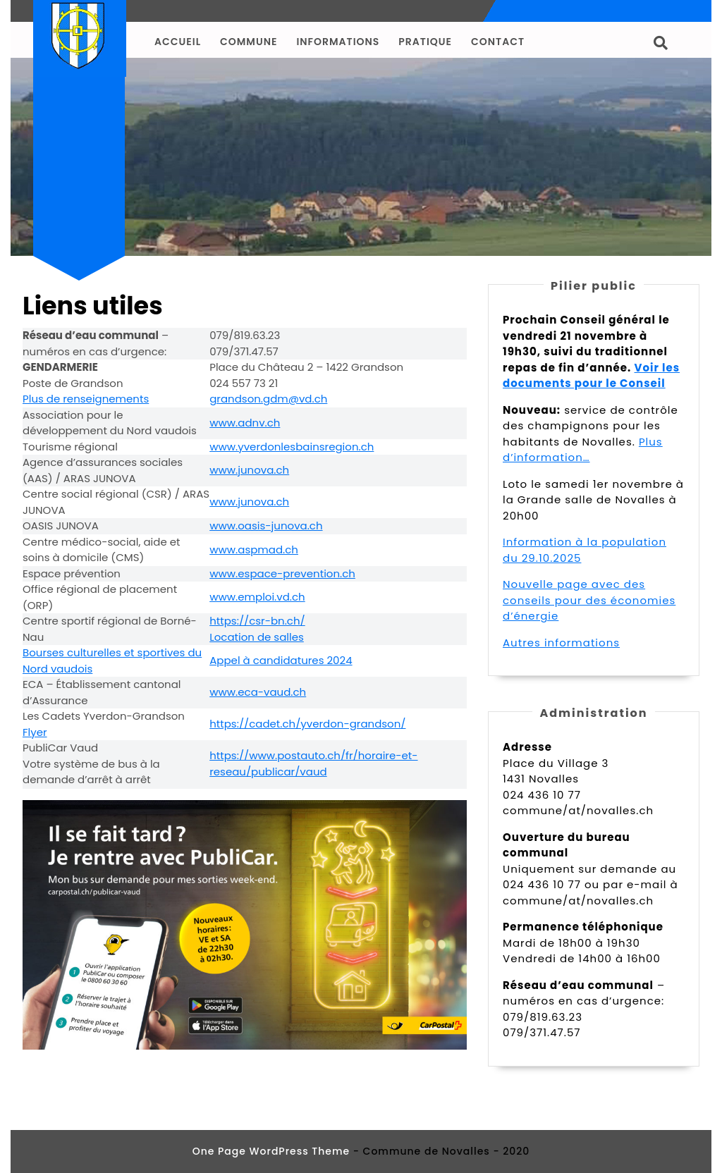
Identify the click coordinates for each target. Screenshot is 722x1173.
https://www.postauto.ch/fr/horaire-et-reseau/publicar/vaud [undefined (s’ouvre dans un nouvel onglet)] (313, 763)
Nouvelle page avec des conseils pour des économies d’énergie (589, 600)
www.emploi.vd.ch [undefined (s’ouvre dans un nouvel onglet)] (257, 596)
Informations (337, 42)
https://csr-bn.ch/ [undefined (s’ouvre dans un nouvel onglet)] (257, 620)
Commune (248, 42)
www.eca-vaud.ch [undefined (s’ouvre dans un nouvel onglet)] (257, 691)
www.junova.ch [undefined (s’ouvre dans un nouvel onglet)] (249, 469)
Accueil (177, 42)
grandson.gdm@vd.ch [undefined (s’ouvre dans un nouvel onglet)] (268, 398)
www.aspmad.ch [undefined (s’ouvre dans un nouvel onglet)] (253, 549)
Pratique (425, 42)
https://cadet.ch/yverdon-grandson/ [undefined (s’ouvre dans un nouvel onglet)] (307, 723)
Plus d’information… (583, 449)
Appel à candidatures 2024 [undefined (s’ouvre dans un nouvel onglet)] (280, 660)
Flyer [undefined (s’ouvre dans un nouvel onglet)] (35, 732)
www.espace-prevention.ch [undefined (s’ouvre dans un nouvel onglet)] (282, 573)
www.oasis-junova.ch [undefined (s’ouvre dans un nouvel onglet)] (265, 525)
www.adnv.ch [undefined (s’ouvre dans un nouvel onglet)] (244, 422)
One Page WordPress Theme (271, 1151)
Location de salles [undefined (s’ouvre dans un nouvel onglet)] (256, 637)
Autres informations (561, 642)
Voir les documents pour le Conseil (591, 375)
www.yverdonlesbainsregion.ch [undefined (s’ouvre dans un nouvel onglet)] (291, 446)
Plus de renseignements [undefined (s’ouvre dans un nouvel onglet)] (86, 398)
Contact (498, 42)
